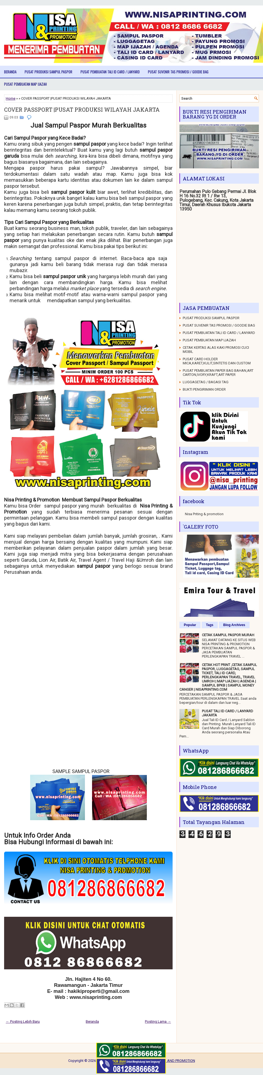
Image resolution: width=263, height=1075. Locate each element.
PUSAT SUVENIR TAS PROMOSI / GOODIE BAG (178, 71)
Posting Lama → (158, 1021)
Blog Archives (234, 625)
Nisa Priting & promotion (204, 514)
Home (10, 98)
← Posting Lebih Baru (23, 1021)
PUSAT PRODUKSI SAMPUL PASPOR (48, 71)
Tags (209, 625)
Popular (190, 625)
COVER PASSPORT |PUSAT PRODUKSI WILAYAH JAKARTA (82, 109)
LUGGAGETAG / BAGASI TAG (205, 382)
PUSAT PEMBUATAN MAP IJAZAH (25, 84)
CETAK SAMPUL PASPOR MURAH (228, 635)
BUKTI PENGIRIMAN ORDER (204, 389)
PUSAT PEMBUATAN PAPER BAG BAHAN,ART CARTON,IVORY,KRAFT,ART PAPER (218, 372)
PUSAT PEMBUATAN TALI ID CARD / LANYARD (110, 71)
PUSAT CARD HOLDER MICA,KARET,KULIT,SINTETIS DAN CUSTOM (217, 361)
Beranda (10, 71)
